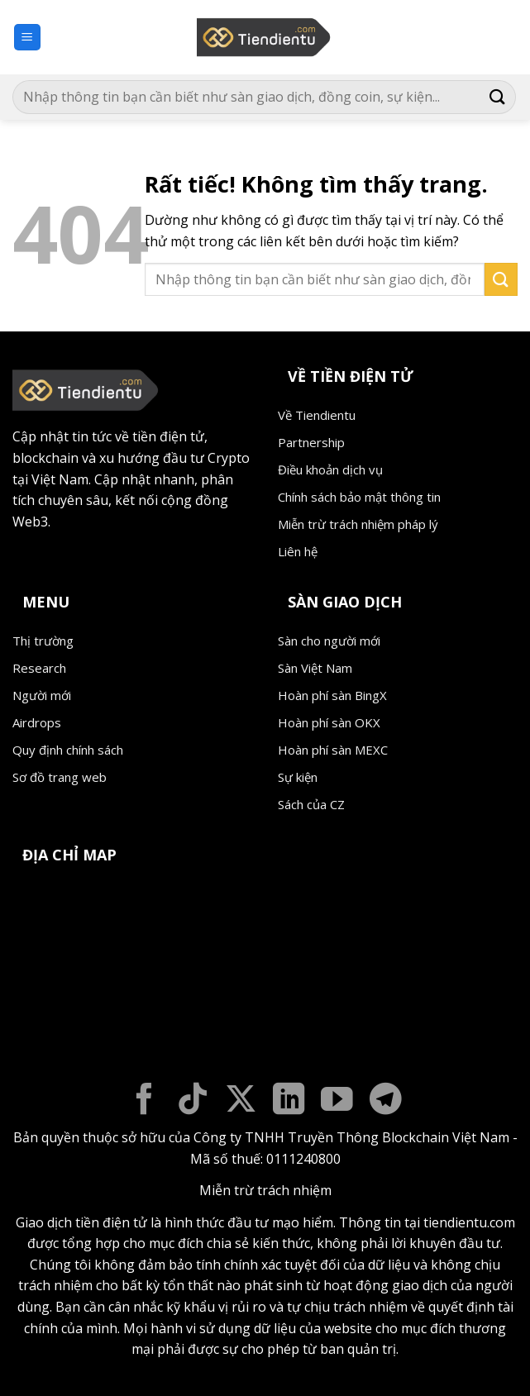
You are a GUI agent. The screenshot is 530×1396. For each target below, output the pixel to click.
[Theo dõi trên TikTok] (193, 1101)
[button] (27, 37)
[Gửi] (497, 97)
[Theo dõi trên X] (241, 1101)
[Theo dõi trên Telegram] (386, 1101)
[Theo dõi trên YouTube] (337, 1101)
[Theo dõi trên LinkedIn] (289, 1101)
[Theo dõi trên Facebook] (144, 1101)
